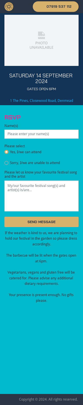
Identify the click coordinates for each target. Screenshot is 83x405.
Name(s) (11, 126)
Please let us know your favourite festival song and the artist (40, 174)
